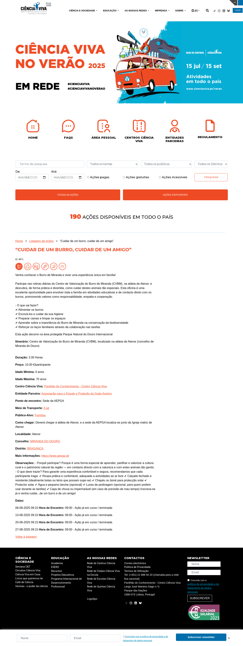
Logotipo (92, 598)
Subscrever (200, 598)
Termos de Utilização (136, 571)
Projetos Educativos (62, 574)
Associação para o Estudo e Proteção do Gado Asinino (76, 393)
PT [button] (194, 10)
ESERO (55, 567)
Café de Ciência (24, 582)
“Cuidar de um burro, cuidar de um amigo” (87, 241)
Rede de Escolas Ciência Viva (101, 580)
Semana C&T (22, 566)
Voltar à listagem (26, 536)
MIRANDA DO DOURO (45, 441)
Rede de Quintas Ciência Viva (101, 588)
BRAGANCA (35, 448)
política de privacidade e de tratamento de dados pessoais (203, 588)
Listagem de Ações (41, 241)
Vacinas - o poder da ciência (31, 586)
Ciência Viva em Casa (27, 574)
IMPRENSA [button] (161, 10)
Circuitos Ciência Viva (27, 570)
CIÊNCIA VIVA (161, 2)
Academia (57, 563)
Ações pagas (98, 177)
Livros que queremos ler (29, 578)
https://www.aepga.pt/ (55, 455)
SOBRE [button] (179, 10)
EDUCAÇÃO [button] (110, 10)
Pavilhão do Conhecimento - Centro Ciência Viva (75, 386)
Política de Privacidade (137, 567)
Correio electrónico (135, 563)
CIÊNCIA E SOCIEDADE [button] (82, 10)
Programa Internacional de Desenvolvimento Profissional (66, 582)
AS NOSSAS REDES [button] (136, 10)
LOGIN (237, 10)
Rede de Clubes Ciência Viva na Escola (103, 573)
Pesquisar (211, 177)
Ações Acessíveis (173, 177)
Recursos (56, 571)
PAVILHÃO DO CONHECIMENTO (106, 2)
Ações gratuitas (136, 177)
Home (19, 241)
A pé (46, 408)
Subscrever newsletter (201, 637)
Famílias (40, 415)
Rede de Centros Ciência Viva (101, 565)
